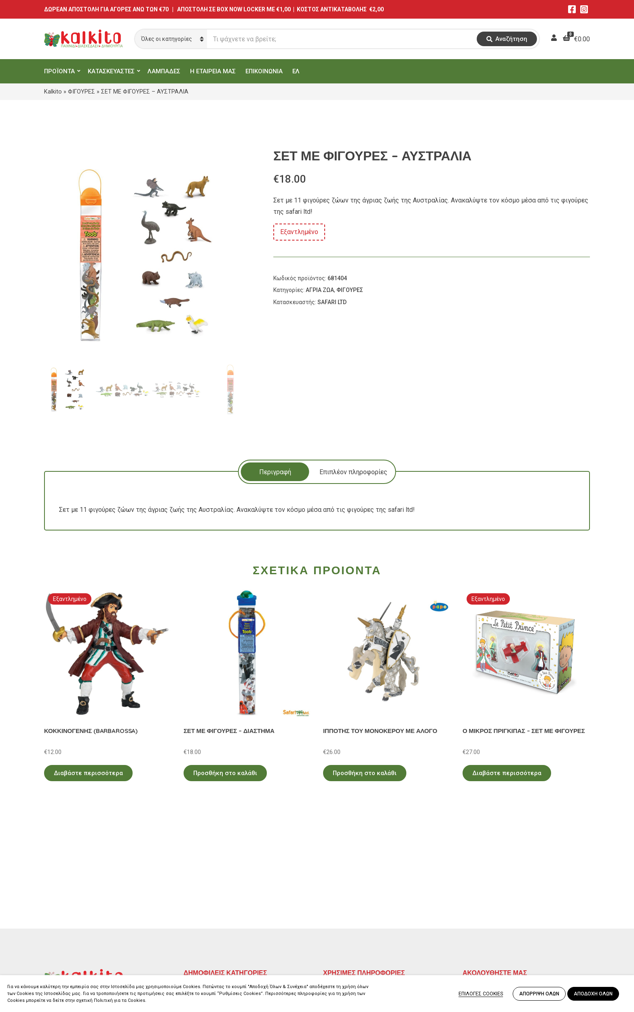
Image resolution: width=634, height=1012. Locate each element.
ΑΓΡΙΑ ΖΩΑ (320, 290)
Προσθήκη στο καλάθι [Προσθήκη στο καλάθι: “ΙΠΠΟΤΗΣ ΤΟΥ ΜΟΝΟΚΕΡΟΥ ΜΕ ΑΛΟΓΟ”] (365, 773)
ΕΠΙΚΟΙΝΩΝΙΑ (264, 71)
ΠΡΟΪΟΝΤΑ (59, 71)
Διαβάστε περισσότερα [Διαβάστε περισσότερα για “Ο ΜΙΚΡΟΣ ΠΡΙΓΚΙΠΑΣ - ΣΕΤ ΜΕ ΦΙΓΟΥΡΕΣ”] (506, 773)
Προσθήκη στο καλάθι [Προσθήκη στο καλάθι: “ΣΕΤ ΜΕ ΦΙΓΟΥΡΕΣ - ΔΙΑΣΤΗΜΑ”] (225, 773)
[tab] (275, 471)
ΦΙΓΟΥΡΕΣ (81, 91)
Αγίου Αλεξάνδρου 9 (73, 906)
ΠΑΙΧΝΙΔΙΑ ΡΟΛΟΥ (211, 912)
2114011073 (62, 915)
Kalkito (53, 91)
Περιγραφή (275, 472)
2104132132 (62, 954)
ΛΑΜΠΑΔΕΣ (164, 71)
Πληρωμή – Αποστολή (355, 912)
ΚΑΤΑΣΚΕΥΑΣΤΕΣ (111, 71)
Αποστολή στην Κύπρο (356, 923)
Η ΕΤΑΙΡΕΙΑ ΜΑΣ (213, 71)
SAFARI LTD (332, 302)
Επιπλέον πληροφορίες (353, 472)
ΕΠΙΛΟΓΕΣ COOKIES (481, 994)
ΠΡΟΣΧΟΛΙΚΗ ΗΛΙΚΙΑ (215, 900)
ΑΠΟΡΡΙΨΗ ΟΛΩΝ (539, 994)
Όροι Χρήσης (341, 900)
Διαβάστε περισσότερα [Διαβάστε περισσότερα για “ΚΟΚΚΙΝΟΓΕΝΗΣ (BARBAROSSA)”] (88, 773)
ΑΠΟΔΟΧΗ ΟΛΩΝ (593, 994)
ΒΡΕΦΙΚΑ (197, 923)
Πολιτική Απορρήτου (353, 888)
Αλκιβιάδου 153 (67, 944)
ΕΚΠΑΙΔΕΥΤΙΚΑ (206, 888)
